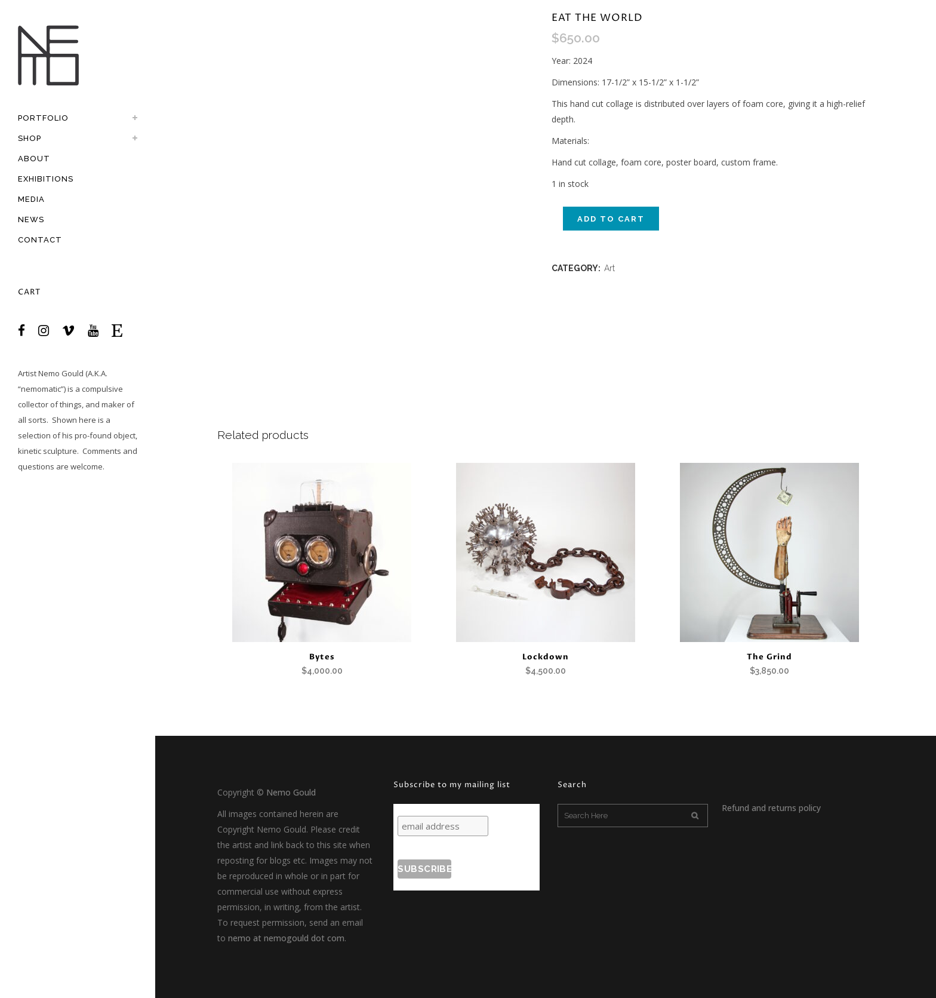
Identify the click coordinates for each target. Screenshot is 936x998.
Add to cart (611, 218)
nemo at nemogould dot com (286, 938)
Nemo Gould (61, 373)
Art (609, 268)
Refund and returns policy (771, 807)
